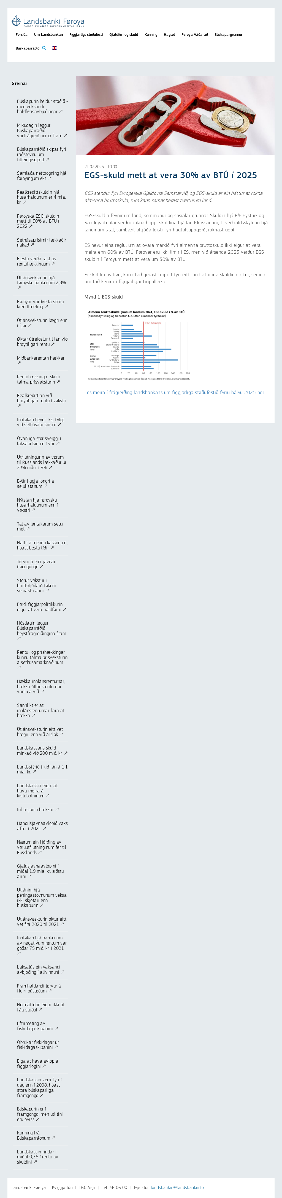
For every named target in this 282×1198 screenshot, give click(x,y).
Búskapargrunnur (228, 35)
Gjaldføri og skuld (123, 35)
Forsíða (22, 35)
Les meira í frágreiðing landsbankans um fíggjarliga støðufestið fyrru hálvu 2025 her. (175, 392)
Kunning (151, 35)
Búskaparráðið (27, 48)
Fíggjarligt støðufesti (86, 35)
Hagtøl (169, 35)
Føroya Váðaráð (194, 35)
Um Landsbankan (48, 35)
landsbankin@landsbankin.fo (177, 1188)
